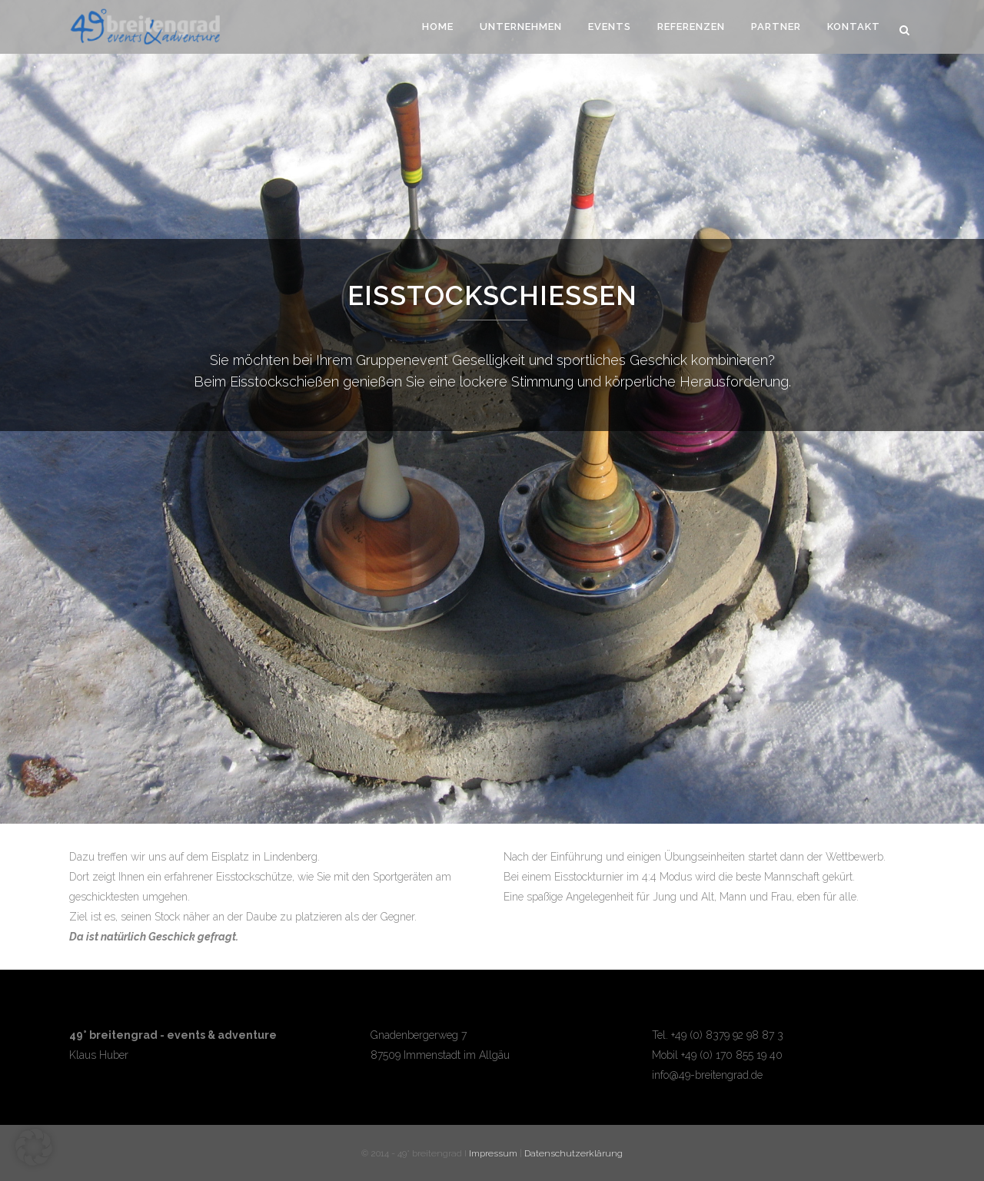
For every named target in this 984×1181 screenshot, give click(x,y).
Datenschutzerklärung (573, 1153)
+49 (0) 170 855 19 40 (732, 1055)
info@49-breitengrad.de (707, 1075)
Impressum (493, 1153)
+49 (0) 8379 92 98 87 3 (727, 1035)
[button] (34, 1147)
